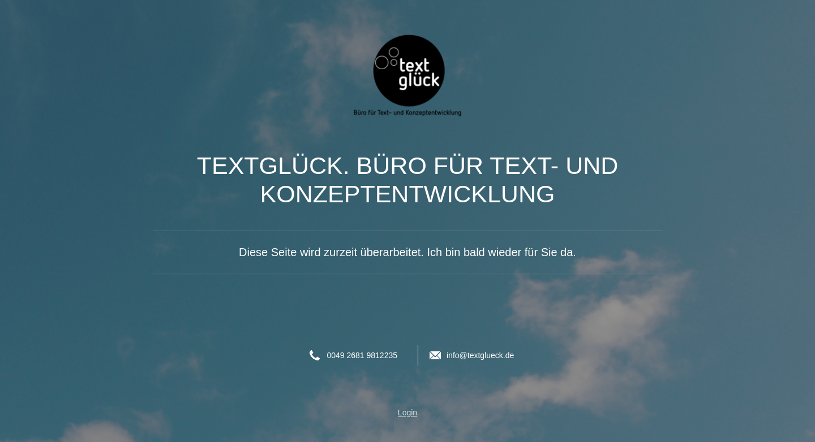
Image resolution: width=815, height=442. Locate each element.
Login (407, 412)
